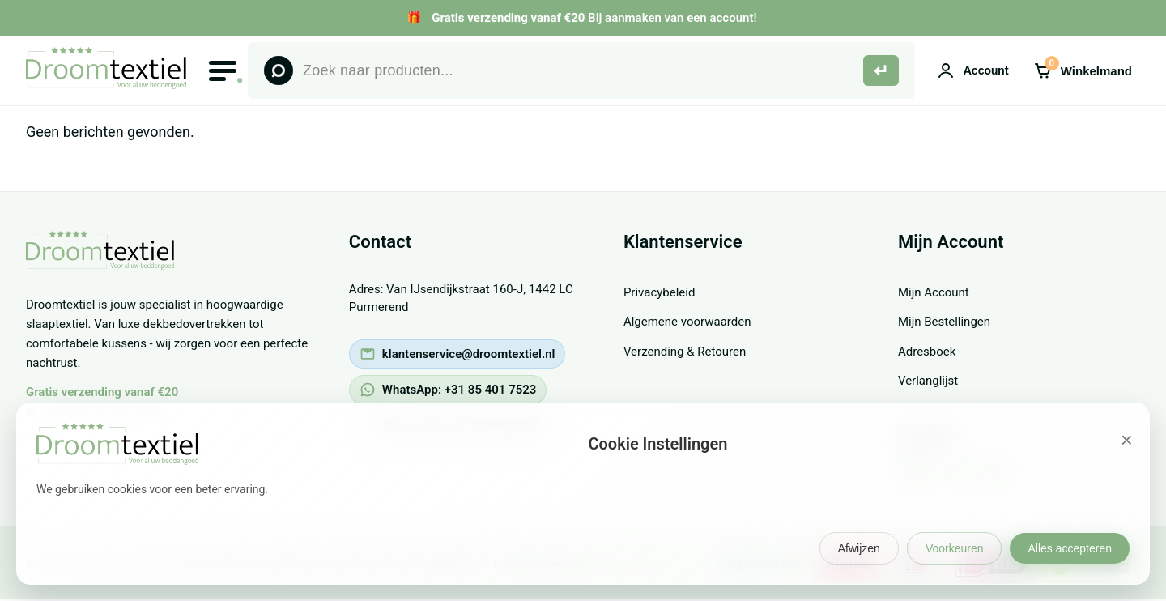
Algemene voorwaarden (687, 321)
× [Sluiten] (1127, 440)
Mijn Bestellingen (944, 321)
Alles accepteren (1070, 548)
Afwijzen (859, 548)
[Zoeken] (881, 70)
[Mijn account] (972, 70)
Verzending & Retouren (684, 351)
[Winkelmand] (1082, 70)
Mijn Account (933, 292)
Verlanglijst (928, 380)
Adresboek (926, 351)
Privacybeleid (659, 292)
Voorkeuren (955, 548)
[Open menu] (222, 71)
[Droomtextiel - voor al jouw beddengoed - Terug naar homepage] (107, 264)
